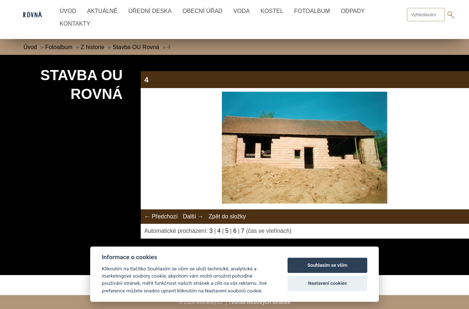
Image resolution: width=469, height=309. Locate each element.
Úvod (68, 11)
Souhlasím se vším (327, 265)
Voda (241, 11)
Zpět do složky (227, 216)
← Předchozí (160, 216)
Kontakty (75, 24)
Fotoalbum (312, 11)
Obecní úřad (203, 11)
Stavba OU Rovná (136, 47)
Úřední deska (150, 11)
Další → (193, 216)
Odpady (353, 11)
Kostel (271, 11)
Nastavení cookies (327, 283)
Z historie (93, 47)
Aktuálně (102, 11)
